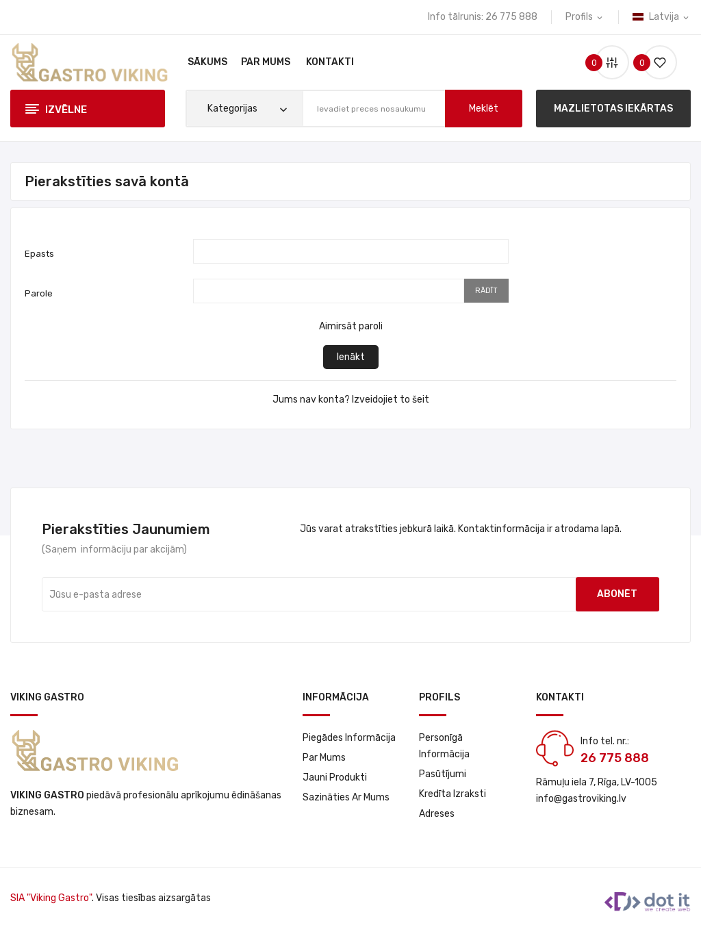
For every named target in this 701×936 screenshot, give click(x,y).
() (654, 62)
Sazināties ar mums (346, 797)
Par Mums (324, 757)
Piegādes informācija (349, 738)
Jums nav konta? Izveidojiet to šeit (350, 399)
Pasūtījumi (442, 774)
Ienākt (351, 357)
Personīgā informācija (444, 746)
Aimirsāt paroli (351, 326)
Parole (39, 293)
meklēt (483, 108)
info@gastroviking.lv (581, 799)
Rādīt (486, 290)
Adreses (437, 814)
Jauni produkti (335, 777)
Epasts (39, 254)
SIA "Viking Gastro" (51, 898)
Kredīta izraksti (452, 794)
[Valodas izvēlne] (662, 17)
